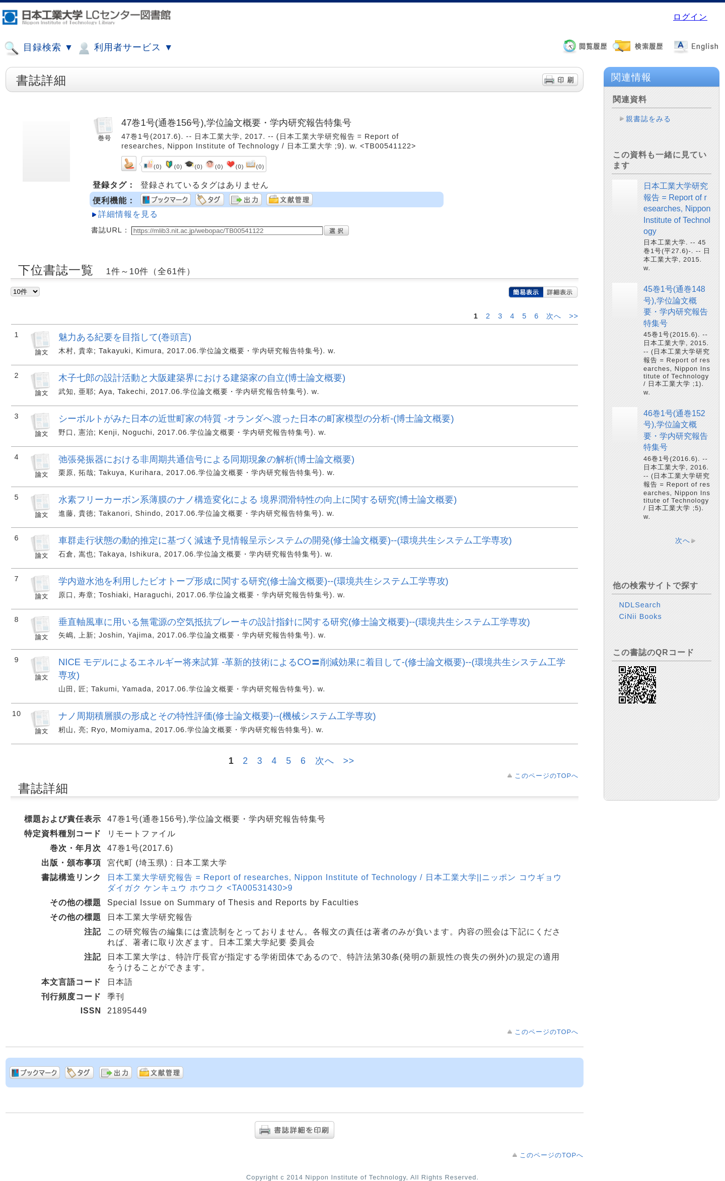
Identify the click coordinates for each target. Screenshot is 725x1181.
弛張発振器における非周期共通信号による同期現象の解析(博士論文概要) (206, 459)
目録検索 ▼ (39, 48)
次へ (555, 316)
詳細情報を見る (128, 214)
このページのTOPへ (546, 775)
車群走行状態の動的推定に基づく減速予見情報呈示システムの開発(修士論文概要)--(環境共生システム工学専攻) (285, 540)
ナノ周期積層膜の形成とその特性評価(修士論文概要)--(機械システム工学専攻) (217, 716)
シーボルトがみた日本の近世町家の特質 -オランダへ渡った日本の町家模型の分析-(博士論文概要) (256, 418)
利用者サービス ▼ (124, 48)
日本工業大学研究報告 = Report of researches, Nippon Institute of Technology (676, 208)
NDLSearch (640, 605)
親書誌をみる (648, 119)
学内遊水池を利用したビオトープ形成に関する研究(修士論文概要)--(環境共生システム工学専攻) (253, 581)
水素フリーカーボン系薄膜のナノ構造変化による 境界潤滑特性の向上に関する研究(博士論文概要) (257, 499)
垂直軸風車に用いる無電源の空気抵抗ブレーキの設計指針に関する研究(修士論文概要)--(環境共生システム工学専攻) (294, 621)
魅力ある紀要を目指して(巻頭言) (124, 337)
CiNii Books (640, 616)
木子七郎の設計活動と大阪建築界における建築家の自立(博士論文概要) (201, 377)
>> (573, 316)
